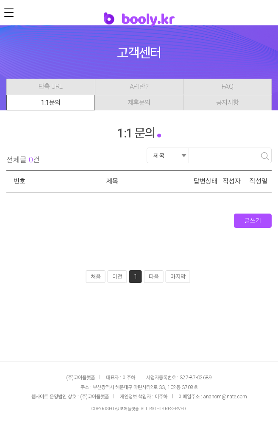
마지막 (178, 276)
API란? (139, 86)
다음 (154, 276)
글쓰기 (253, 221)
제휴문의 (139, 103)
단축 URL (51, 86)
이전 (117, 276)
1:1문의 (51, 103)
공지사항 (227, 103)
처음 (96, 276)
